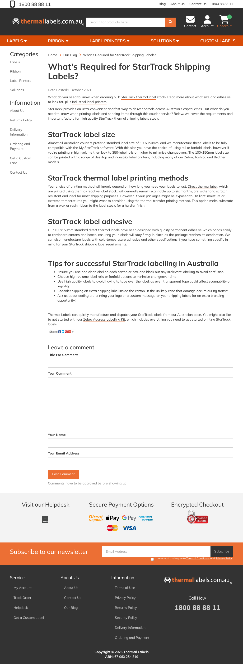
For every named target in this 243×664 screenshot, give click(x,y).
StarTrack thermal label (138, 97)
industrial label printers (89, 102)
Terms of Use (125, 588)
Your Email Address (63, 453)
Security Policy (126, 617)
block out (153, 272)
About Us (177, 4)
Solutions (165, 41)
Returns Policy (21, 120)
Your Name (57, 435)
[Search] (170, 22)
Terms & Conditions (198, 558)
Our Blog (71, 607)
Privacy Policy (224, 558)
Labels (15, 62)
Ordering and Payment (20, 146)
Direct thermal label (202, 186)
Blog (162, 4)
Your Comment (59, 373)
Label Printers (109, 41)
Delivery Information (19, 132)
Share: (61, 331)
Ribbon (58, 41)
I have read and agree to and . (192, 559)
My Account (23, 588)
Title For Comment (63, 355)
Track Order (22, 598)
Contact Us (197, 4)
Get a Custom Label (20, 160)
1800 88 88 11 (34, 4)
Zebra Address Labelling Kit (104, 319)
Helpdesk (21, 607)
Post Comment (63, 474)
